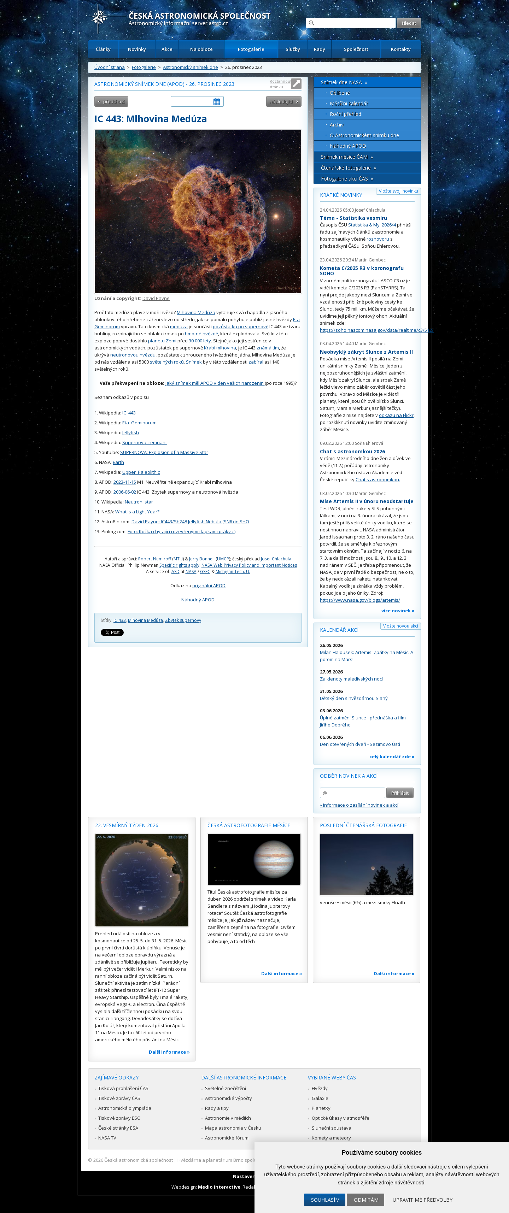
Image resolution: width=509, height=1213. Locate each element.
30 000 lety (200, 340)
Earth (118, 462)
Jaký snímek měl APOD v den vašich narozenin (215, 383)
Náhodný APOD (198, 599)
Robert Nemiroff (154, 559)
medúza (179, 326)
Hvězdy (320, 1088)
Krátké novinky (341, 195)
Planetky (321, 1108)
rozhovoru (378, 239)
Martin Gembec (370, 260)
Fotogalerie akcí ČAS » (347, 178)
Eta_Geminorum (139, 422)
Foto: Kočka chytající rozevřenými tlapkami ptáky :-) (181, 531)
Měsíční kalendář (349, 103)
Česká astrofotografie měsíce (248, 825)
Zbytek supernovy (183, 620)
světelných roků (167, 362)
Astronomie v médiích (228, 1118)
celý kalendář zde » (392, 756)
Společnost (356, 49)
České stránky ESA (118, 1128)
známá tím (268, 348)
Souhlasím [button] (325, 1199)
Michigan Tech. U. (233, 572)
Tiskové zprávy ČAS (119, 1098)
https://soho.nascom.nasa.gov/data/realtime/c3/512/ (377, 330)
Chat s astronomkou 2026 (352, 451)
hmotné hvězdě (201, 333)
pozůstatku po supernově (240, 326)
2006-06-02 (124, 492)
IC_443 (129, 413)
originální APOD (209, 585)
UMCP (223, 559)
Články (103, 49)
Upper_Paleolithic (141, 472)
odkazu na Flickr (396, 415)
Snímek (194, 362)
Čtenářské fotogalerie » (348, 167)
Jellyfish (130, 432)
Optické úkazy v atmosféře (340, 1118)
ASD (175, 572)
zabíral (255, 362)
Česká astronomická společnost (138, 1160)
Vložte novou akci (400, 626)
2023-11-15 (124, 482)
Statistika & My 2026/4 (372, 225)
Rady (319, 49)
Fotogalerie (251, 49)
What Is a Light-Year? (137, 511)
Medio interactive (219, 1187)
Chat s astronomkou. (378, 479)
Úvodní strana (109, 67)
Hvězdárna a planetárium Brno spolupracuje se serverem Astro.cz (248, 1160)
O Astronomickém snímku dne (364, 135)
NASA (191, 572)
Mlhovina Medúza (196, 312)
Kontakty (401, 49)
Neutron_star (139, 502)
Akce (167, 49)
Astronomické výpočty (228, 1098)
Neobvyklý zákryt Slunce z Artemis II (366, 351)
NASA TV (107, 1138)
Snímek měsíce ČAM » (347, 156)
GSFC (205, 572)
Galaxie (320, 1098)
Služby (293, 49)
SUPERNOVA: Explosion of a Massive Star (164, 452)
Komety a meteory (331, 1138)
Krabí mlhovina (220, 348)
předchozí (114, 101)
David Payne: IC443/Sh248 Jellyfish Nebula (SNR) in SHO (190, 521)
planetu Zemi (162, 340)
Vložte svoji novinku (398, 191)
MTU (178, 559)
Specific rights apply (179, 565)
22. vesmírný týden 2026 (126, 825)
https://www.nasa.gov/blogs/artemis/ (360, 600)
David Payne (156, 298)
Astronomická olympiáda (124, 1108)
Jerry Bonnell (202, 559)
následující (281, 101)
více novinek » (398, 610)
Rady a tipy (217, 1108)
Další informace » (169, 1052)
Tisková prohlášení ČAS (123, 1088)
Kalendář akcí (339, 629)
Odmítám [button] (366, 1199)
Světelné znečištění (225, 1088)
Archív (337, 124)
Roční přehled (345, 114)
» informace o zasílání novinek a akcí (359, 805)
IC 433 (119, 620)
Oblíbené (340, 92)
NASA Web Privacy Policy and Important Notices (249, 565)
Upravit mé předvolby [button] (422, 1199)
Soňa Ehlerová (369, 443)
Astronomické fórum (226, 1138)
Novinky (137, 49)
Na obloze (201, 49)
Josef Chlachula (276, 559)
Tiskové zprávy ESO (119, 1118)
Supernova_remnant (144, 442)
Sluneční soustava (331, 1128)
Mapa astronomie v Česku (233, 1128)
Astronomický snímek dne (190, 67)
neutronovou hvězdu (133, 355)
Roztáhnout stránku (281, 84)
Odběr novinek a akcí (349, 775)
